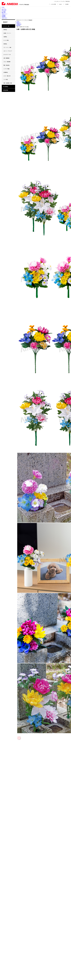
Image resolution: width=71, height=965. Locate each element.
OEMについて (4, 14)
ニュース (3, 8)
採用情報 (3, 16)
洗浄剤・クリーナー (7, 33)
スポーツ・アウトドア (8, 51)
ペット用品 (6, 79)
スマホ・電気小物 (7, 75)
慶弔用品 (18, 25)
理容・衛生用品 (6, 65)
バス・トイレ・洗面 (7, 47)
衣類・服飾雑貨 (6, 58)
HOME (3, 7)
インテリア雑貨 (6, 68)
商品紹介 (18, 22)
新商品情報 (5, 90)
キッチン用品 (6, 40)
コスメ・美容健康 (7, 61)
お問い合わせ (4, 18)
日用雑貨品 (6, 72)
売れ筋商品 (5, 86)
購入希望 (3, 12)
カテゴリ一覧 (6, 26)
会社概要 (3, 15)
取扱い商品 (4, 10)
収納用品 (5, 43)
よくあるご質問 (53, 4)
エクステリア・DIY (7, 54)
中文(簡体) (67, 4)
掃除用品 (5, 29)
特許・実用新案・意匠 (8, 83)
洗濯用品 (5, 36)
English (60, 4)
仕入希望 (3, 11)
